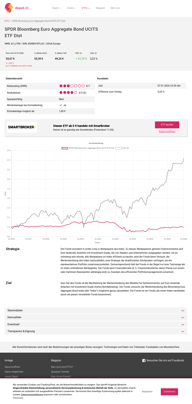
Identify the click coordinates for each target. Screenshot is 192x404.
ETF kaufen (167, 125)
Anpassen (147, 391)
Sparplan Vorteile (60, 372)
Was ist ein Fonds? (61, 376)
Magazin (100, 8)
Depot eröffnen (167, 131)
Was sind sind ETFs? (62, 367)
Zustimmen (169, 391)
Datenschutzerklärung (32, 394)
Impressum (18, 398)
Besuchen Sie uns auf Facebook (163, 360)
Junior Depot (11, 376)
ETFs (7, 21)
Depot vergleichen (14, 372)
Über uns (115, 8)
